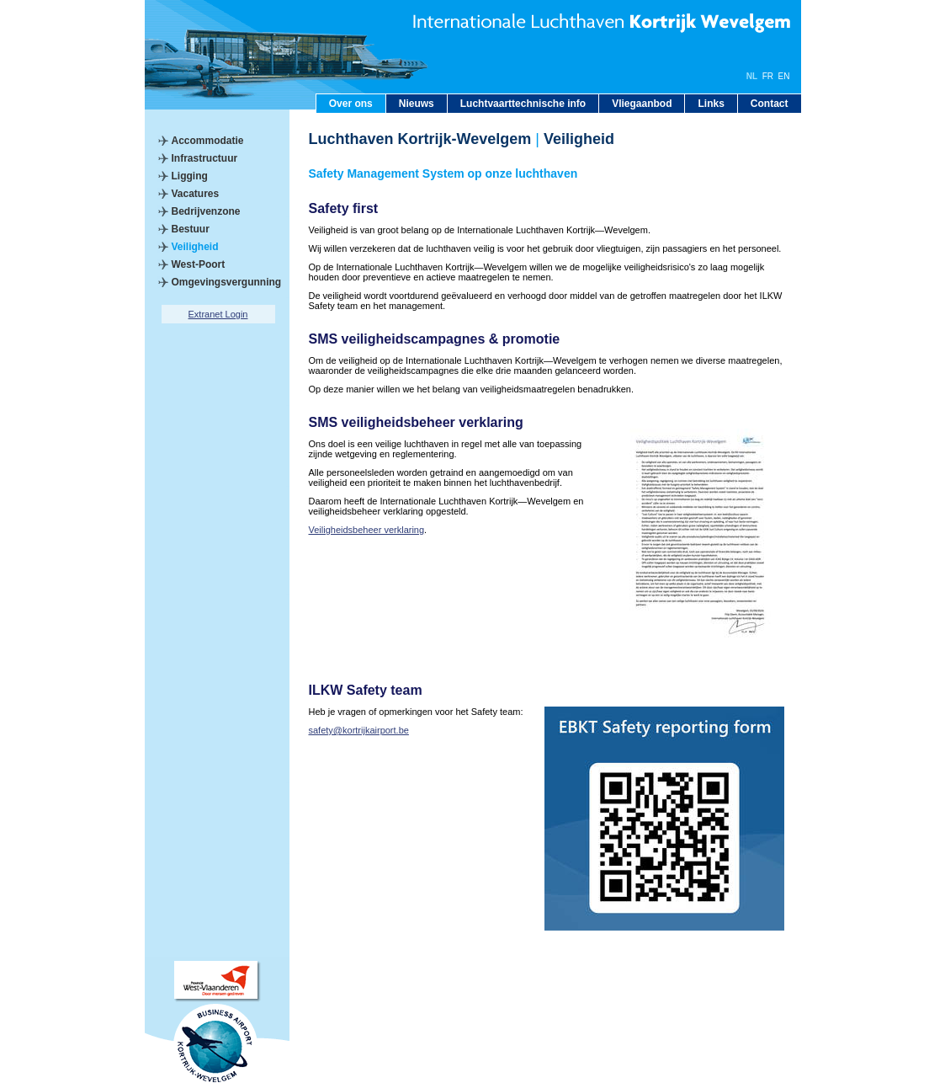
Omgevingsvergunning (227, 282)
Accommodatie (208, 141)
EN (784, 76)
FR (767, 76)
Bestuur (191, 229)
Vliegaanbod (642, 103)
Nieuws (416, 103)
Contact (769, 103)
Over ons (351, 103)
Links (711, 103)
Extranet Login (218, 314)
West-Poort (199, 264)
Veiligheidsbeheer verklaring (367, 530)
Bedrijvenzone (206, 211)
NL (751, 76)
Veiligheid (195, 247)
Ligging (190, 176)
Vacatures (196, 194)
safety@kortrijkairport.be (359, 730)
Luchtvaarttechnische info (523, 103)
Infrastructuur (205, 158)
